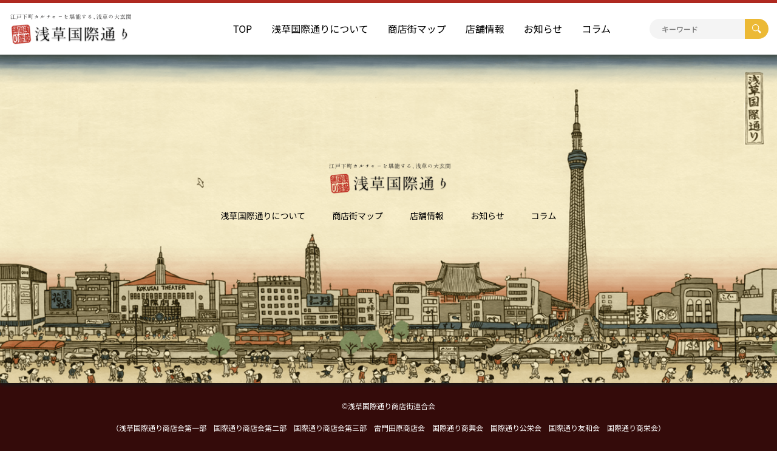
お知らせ (543, 28)
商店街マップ (417, 28)
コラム (596, 28)
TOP (242, 28)
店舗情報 (485, 28)
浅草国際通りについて (319, 28)
